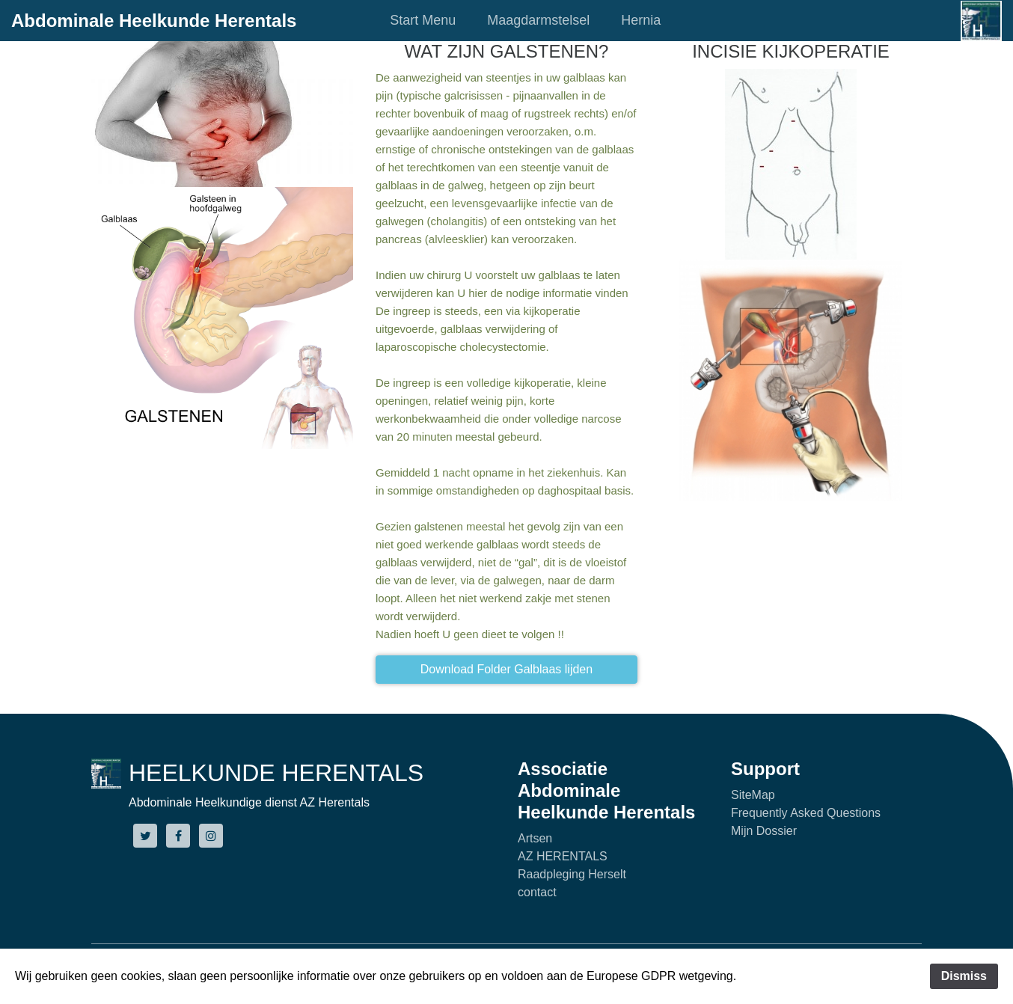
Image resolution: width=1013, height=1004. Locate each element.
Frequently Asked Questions (806, 812)
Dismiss (964, 976)
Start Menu (423, 20)
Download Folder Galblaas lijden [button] (506, 669)
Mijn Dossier (764, 830)
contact (537, 892)
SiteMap (753, 795)
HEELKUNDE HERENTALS (276, 772)
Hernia (641, 20)
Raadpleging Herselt (572, 874)
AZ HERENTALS (563, 856)
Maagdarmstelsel (538, 20)
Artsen (535, 838)
